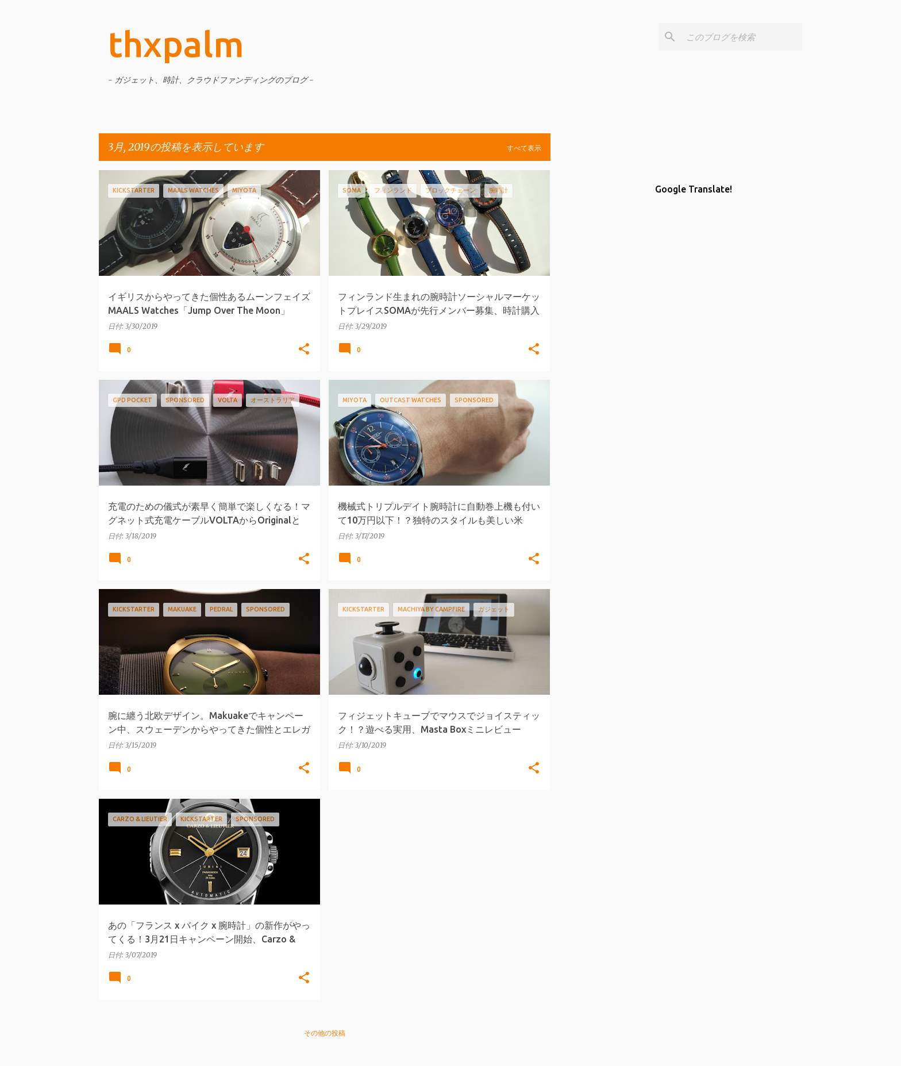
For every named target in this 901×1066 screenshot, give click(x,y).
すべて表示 (524, 148)
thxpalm (176, 44)
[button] (304, 349)
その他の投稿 (324, 1033)
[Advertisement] (596, 342)
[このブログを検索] (741, 37)
